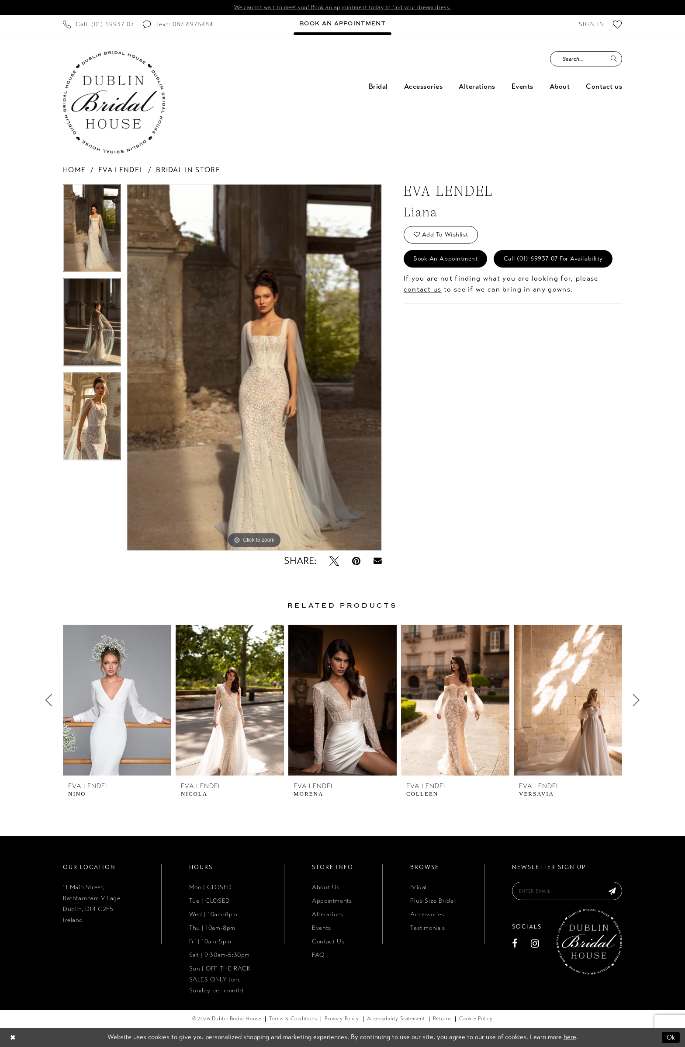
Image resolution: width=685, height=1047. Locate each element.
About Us (325, 887)
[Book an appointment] (342, 24)
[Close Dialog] (12, 1037)
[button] (591, 24)
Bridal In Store (188, 170)
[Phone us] (98, 24)
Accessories (427, 914)
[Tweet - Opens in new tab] (334, 561)
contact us (423, 289)
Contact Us (328, 941)
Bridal (418, 887)
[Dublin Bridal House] (114, 102)
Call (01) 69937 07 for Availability (553, 258)
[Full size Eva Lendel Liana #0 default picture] (254, 367)
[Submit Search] (613, 58)
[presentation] (117, 700)
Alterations (327, 914)
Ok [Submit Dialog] (671, 1037)
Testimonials (427, 928)
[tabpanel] (92, 231)
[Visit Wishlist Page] (617, 24)
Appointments (332, 900)
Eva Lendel (120, 170)
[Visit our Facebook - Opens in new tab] (515, 943)
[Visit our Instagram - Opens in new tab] (535, 943)
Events (321, 928)
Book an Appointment (445, 258)
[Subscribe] (612, 891)
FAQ (318, 955)
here (570, 1037)
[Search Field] (586, 58)
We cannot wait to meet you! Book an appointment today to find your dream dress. (342, 7)
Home (74, 170)
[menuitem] (98, 24)
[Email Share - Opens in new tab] (378, 561)
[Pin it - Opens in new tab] (356, 561)
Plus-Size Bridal (432, 900)
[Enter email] (567, 891)
